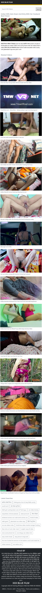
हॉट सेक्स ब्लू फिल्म (15, 506)
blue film (30, 553)
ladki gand (5, 521)
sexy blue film (7, 561)
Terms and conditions (32, 589)
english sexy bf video (27, 529)
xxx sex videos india (8, 525)
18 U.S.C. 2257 (11, 589)
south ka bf (5, 506)
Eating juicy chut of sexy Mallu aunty (24, 502)
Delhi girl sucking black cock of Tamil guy (14, 510)
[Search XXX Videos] (18, 9)
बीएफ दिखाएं (35, 514)
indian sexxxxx (6, 544)
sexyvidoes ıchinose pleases (10, 514)
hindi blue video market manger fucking (28, 525)
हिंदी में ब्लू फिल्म (31, 521)
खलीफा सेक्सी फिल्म (7, 502)
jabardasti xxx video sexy (18, 521)
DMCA (4, 589)
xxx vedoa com (17, 544)
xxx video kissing (33, 510)
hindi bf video (34, 517)
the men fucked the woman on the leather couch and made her (20, 540)
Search (38, 9)
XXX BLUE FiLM (7, 2)
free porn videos (21, 591)
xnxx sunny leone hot (8, 533)
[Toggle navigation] (39, 2)
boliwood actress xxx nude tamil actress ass (15, 517)
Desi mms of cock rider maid (10, 529)
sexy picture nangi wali (21, 537)
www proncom (25, 514)
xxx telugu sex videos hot (24, 533)
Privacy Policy (21, 589)
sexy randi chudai (7, 537)
